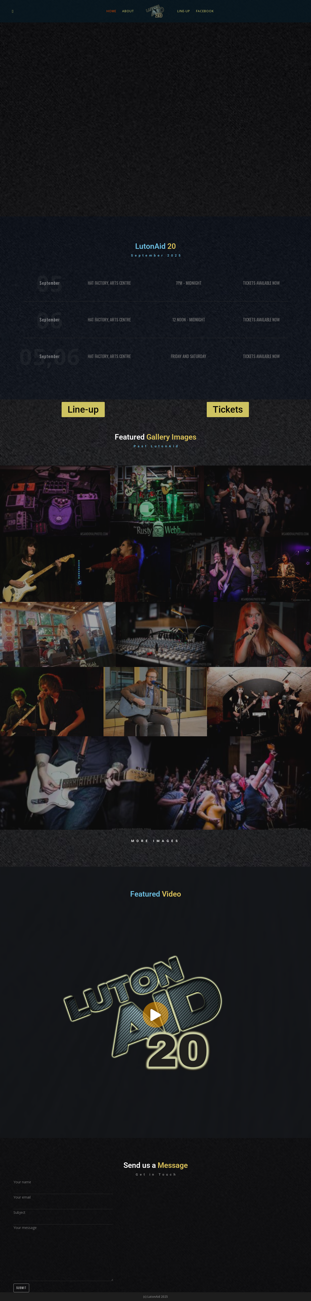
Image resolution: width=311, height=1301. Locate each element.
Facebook (205, 11)
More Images (155, 841)
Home (111, 11)
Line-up (183, 11)
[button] (155, 1015)
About (128, 11)
